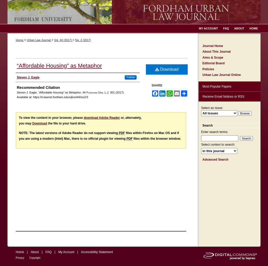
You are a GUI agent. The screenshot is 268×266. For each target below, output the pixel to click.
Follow (131, 77)
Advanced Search (215, 159)
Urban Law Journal (39, 40)
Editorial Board (213, 63)
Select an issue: (212, 108)
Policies (208, 69)
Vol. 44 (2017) (63, 40)
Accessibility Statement (97, 252)
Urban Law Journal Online (221, 75)
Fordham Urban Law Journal (134, 12)
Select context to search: (218, 144)
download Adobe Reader (102, 118)
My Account (66, 252)
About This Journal (216, 51)
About (35, 252)
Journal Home (212, 46)
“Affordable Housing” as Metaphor (59, 65)
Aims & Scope (212, 57)
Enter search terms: (214, 132)
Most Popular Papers (216, 86)
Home (20, 40)
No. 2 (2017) (83, 40)
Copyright (34, 257)
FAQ (48, 252)
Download (167, 69)
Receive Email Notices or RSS (223, 96)
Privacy (20, 257)
